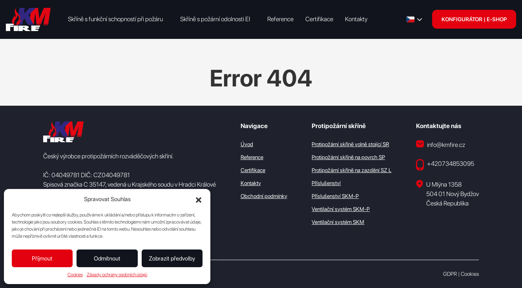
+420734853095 (445, 165)
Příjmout (42, 258)
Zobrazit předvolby (172, 258)
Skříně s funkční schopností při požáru (115, 19)
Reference (280, 19)
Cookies (75, 274)
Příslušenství (326, 183)
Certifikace (319, 19)
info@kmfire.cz (440, 144)
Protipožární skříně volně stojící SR (350, 144)
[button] (199, 199)
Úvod (247, 144)
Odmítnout (107, 258)
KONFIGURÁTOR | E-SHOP (474, 19)
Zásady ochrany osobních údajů (117, 274)
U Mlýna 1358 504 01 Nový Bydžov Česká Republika (447, 193)
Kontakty (356, 19)
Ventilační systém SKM (338, 222)
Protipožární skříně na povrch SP (348, 157)
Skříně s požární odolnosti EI (215, 19)
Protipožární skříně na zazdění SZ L (351, 170)
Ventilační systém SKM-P (341, 209)
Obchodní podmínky (264, 196)
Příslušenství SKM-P (335, 196)
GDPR (450, 274)
